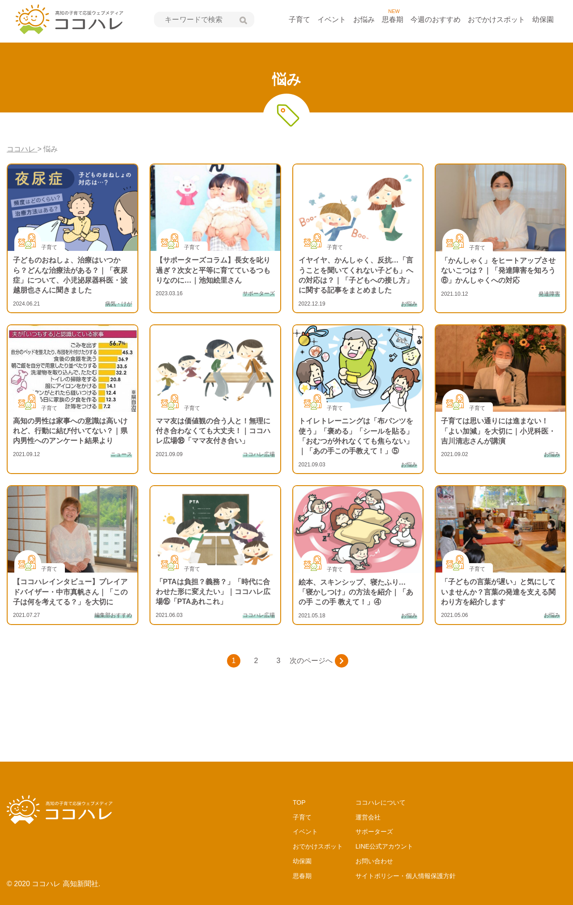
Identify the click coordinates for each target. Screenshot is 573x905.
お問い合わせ (374, 861)
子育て (299, 19)
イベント (331, 19)
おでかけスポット (496, 19)
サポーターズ (374, 831)
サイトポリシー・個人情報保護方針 (405, 875)
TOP (299, 802)
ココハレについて (380, 802)
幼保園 (543, 19)
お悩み (364, 19)
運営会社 (368, 817)
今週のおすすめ (436, 19)
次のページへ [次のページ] (319, 661)
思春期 (392, 19)
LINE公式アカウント (384, 846)
